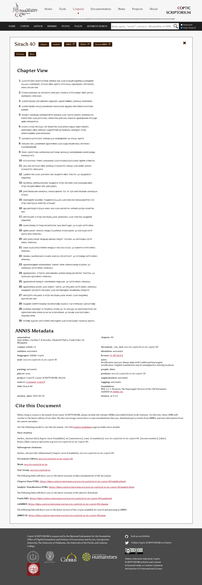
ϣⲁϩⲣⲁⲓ (68, 106)
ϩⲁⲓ (29, 267)
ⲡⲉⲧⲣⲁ (43, 203)
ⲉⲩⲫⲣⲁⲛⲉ (57, 191)
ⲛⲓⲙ (58, 80)
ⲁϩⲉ (85, 174)
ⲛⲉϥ (42, 191)
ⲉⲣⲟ (90, 225)
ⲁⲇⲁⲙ (26, 84)
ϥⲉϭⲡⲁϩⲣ (31, 208)
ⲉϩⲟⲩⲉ (24, 233)
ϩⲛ (75, 101)
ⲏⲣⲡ (25, 239)
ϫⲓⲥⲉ (44, 286)
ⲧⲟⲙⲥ (89, 84)
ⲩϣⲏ (94, 118)
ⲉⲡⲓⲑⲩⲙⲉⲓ (38, 256)
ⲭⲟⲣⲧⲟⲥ (90, 208)
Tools (62, 9)
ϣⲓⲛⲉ (66, 290)
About (154, 9)
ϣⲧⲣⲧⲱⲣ (54, 129)
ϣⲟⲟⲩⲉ (55, 182)
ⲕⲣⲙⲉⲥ (89, 101)
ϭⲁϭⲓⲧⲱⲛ (88, 106)
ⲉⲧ (70, 92)
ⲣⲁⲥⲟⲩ (44, 129)
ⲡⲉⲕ (25, 256)
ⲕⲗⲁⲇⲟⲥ (57, 199)
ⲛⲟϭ (33, 80)
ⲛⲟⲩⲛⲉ (71, 199)
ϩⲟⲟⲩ (38, 84)
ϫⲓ (41, 174)
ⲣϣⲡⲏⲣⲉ (63, 138)
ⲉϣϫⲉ (72, 126)
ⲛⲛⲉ (29, 203)
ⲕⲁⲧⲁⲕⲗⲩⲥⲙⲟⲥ (72, 160)
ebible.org (118, 391)
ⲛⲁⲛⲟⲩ (26, 225)
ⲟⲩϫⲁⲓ (51, 138)
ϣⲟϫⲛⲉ (61, 281)
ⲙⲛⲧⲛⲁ (78, 216)
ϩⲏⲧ (58, 92)
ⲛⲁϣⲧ (52, 203)
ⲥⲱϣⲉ (82, 256)
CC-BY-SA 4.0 (116, 355)
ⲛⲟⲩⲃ (32, 281)
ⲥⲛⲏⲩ (33, 273)
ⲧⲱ (56, 309)
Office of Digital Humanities (41, 539)
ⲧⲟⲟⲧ (41, 273)
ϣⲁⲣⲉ (79, 118)
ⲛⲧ (42, 84)
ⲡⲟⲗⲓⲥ (41, 230)
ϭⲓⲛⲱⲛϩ (43, 303)
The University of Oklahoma (51, 543)
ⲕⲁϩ (79, 101)
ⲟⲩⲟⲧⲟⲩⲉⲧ (67, 256)
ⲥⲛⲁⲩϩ (66, 152)
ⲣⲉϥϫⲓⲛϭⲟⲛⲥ (42, 182)
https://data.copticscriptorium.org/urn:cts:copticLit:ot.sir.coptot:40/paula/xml (71, 498)
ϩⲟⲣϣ (79, 80)
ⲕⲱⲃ (72, 143)
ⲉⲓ (47, 84)
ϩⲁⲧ (42, 281)
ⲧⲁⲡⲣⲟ (46, 320)
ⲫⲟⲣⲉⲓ (32, 106)
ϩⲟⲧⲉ (47, 92)
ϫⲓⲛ (31, 84)
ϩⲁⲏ (26, 194)
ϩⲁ (52, 101)
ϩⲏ (83, 208)
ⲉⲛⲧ (26, 133)
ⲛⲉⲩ (27, 92)
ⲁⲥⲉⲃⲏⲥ (39, 199)
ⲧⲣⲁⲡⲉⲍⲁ (48, 309)
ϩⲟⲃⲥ (84, 295)
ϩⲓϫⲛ (34, 203)
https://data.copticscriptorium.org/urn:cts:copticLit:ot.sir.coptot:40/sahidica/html (83, 481)
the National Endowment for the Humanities (88, 536)
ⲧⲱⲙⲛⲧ (55, 264)
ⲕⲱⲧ (33, 230)
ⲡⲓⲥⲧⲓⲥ (73, 174)
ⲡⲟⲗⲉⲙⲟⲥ (45, 133)
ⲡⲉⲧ (28, 106)
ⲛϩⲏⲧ (56, 84)
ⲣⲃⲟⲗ (33, 133)
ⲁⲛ (69, 138)
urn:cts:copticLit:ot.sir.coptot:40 (56, 458)
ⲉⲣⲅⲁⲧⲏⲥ (52, 225)
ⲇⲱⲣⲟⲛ (27, 174)
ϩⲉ (33, 126)
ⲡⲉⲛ (87, 114)
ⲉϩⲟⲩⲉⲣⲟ (35, 276)
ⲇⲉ (78, 174)
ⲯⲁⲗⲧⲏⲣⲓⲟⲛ (41, 247)
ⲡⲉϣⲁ (43, 239)
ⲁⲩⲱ (63, 80)
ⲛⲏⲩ (88, 143)
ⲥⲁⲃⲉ (72, 312)
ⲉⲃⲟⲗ (51, 84)
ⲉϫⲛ (84, 80)
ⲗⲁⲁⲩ (41, 126)
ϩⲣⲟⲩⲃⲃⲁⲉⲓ (36, 186)
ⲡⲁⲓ (67, 126)
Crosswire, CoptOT (35, 382)
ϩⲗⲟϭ (36, 320)
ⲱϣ (85, 182)
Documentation (101, 9)
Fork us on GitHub (137, 536)
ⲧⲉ (41, 118)
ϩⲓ (37, 101)
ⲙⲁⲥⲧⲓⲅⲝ (30, 155)
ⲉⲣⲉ (25, 216)
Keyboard (186, 24)
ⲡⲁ (24, 303)
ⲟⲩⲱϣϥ (91, 152)
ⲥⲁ (58, 256)
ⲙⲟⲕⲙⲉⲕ (33, 92)
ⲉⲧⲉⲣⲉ (78, 106)
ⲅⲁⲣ (71, 303)
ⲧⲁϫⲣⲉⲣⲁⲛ (56, 230)
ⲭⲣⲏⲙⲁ (29, 182)
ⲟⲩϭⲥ (91, 114)
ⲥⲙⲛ (46, 281)
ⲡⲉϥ (30, 121)
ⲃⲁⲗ (29, 256)
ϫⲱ (32, 247)
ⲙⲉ (86, 309)
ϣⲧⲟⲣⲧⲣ (49, 114)
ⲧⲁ (62, 160)
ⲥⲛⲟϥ (47, 152)
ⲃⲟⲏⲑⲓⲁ (54, 273)
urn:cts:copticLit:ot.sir (36, 464)
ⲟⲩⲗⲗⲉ (61, 247)
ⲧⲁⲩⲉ (37, 165)
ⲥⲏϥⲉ (57, 152)
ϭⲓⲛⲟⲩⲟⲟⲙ (31, 312)
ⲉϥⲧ (81, 312)
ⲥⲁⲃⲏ (85, 312)
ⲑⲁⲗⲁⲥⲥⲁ (39, 169)
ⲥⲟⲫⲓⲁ (83, 239)
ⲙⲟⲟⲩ (47, 208)
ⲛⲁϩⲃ (70, 80)
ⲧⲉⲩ (64, 84)
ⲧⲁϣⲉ (47, 199)
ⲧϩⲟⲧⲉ (30, 295)
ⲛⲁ (58, 165)
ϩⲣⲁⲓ (30, 233)
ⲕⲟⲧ (61, 165)
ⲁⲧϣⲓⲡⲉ (57, 320)
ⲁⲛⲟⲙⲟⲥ (50, 160)
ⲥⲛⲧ (26, 80)
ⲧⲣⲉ (29, 191)
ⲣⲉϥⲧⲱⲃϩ (55, 303)
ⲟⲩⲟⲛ (31, 87)
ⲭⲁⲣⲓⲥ (31, 216)
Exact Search (188, 27)
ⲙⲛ (42, 92)
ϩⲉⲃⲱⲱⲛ (78, 152)
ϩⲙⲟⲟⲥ (33, 101)
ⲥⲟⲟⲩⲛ (35, 121)
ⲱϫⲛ (94, 191)
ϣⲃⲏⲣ (35, 264)
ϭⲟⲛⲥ (46, 174)
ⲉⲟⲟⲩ (55, 101)
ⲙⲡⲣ (34, 303)
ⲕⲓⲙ (60, 114)
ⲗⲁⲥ (69, 247)
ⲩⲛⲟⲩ (45, 118)
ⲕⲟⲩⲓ (26, 126)
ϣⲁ (73, 84)
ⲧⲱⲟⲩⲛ (28, 138)
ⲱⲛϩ (33, 225)
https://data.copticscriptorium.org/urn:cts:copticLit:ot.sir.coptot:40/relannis (68, 504)
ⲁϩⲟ (80, 225)
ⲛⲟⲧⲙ (80, 247)
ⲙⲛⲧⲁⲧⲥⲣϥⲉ (42, 80)
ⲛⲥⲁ (71, 290)
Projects (137, 9)
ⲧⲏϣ (41, 225)
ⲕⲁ (26, 165)
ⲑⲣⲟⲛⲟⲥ (44, 101)
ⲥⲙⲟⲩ (65, 216)
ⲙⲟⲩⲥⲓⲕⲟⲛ (34, 239)
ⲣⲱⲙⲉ (53, 80)
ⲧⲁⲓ (64, 191)
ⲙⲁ (25, 87)
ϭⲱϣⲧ (77, 92)
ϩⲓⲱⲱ (24, 109)
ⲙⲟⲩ (40, 95)
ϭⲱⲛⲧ (26, 114)
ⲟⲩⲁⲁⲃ (83, 230)
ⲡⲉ (34, 84)
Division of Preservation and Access (77, 539)
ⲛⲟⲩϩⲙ (27, 276)
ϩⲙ (64, 126)
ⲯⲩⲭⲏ (93, 309)
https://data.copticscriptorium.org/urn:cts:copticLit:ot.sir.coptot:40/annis (67, 515)
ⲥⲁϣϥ (65, 143)
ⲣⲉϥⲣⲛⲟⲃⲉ (31, 146)
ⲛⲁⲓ (78, 143)
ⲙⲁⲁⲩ (68, 84)
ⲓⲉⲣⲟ (71, 182)
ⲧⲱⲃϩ (92, 303)
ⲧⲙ (83, 309)
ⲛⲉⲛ (27, 199)
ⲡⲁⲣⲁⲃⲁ (83, 191)
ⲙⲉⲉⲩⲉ (65, 92)
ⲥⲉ (79, 182)
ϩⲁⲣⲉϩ (27, 315)
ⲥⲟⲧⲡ (85, 225)
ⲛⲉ (39, 92)
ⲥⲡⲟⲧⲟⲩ (66, 208)
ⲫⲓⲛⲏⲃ (85, 118)
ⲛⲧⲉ (51, 143)
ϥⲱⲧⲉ (60, 174)
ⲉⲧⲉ (23, 92)
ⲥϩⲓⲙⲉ (71, 230)
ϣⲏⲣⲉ (91, 80)
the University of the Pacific (80, 543)
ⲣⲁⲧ (88, 174)
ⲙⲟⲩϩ (84, 320)
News (121, 9)
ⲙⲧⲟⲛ (55, 118)
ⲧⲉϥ (89, 309)
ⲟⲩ (29, 80)
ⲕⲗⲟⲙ (61, 106)
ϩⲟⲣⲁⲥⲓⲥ (67, 129)
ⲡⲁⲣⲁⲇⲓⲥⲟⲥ (52, 216)
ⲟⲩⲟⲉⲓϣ (74, 264)
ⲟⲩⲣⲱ (58, 312)
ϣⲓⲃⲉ (23, 121)
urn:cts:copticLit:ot (40, 470)
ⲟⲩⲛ (64, 230)
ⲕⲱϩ (36, 114)
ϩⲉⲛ (24, 312)
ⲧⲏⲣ (38, 160)
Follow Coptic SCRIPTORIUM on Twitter (148, 542)
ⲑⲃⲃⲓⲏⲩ (69, 101)
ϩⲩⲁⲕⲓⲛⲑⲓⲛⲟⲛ (46, 106)
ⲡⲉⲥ (26, 267)
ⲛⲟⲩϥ (42, 312)
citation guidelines (82, 427)
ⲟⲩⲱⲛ (35, 191)
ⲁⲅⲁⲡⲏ (68, 239)
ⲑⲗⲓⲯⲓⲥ (79, 273)
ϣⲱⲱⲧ (27, 290)
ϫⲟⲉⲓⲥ (71, 286)
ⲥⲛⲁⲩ (39, 233)
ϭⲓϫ (46, 191)
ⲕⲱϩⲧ (75, 320)
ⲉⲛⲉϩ (28, 177)
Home (48, 9)
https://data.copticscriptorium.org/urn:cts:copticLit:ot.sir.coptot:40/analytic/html (91, 487)
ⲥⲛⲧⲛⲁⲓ (32, 160)
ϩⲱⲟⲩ (54, 186)
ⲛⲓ (78, 199)
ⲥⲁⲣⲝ (27, 143)
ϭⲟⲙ (40, 286)
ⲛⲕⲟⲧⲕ (72, 118)
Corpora (78, 9)
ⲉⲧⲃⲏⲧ (89, 160)
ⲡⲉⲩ (54, 92)
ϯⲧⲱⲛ (29, 118)
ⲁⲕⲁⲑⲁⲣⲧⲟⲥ (84, 199)
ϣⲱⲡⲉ (82, 160)
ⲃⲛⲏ (55, 143)
